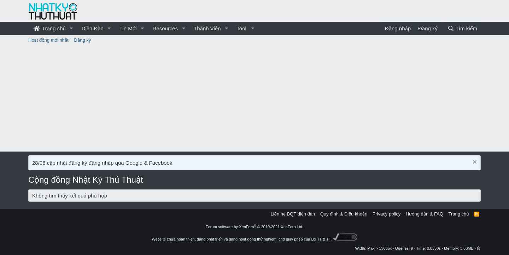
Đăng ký (82, 40)
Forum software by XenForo (254, 227)
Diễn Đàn (93, 28)
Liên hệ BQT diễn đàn (293, 214)
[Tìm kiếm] (462, 28)
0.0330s (434, 248)
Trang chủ (50, 28)
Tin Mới (128, 28)
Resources (165, 28)
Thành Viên (207, 28)
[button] (71, 28)
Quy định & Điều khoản (343, 214)
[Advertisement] (254, 98)
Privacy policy (386, 214)
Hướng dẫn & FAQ (424, 214)
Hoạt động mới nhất (48, 40)
